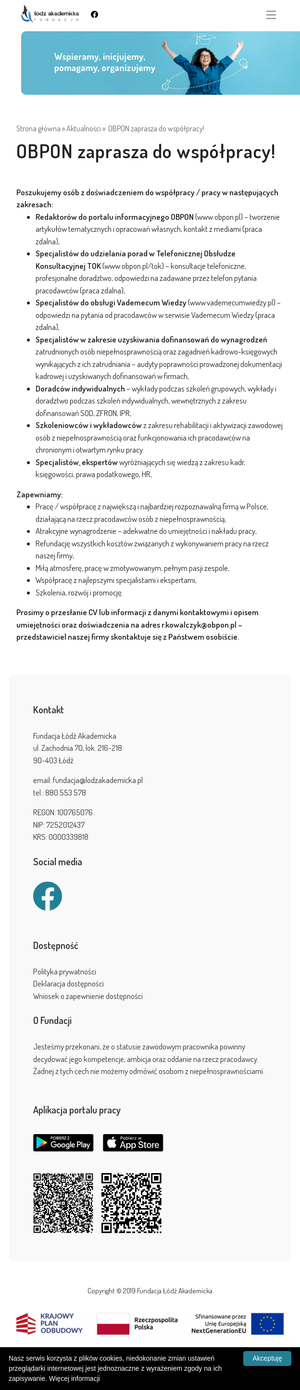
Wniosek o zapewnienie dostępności (88, 996)
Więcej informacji (74, 1378)
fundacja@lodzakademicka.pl (98, 780)
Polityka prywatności (64, 971)
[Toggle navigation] (271, 15)
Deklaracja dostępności (68, 983)
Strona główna (38, 128)
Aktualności (83, 128)
